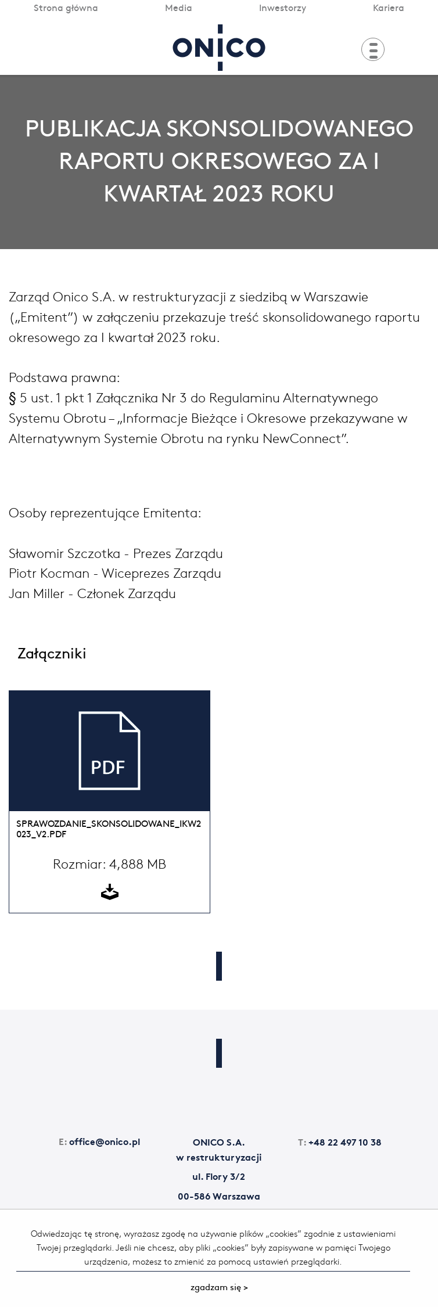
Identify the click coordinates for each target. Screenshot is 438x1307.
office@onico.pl (99, 1140)
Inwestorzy (282, 7)
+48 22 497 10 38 (340, 1141)
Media (178, 7)
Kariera (388, 7)
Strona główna (66, 7)
